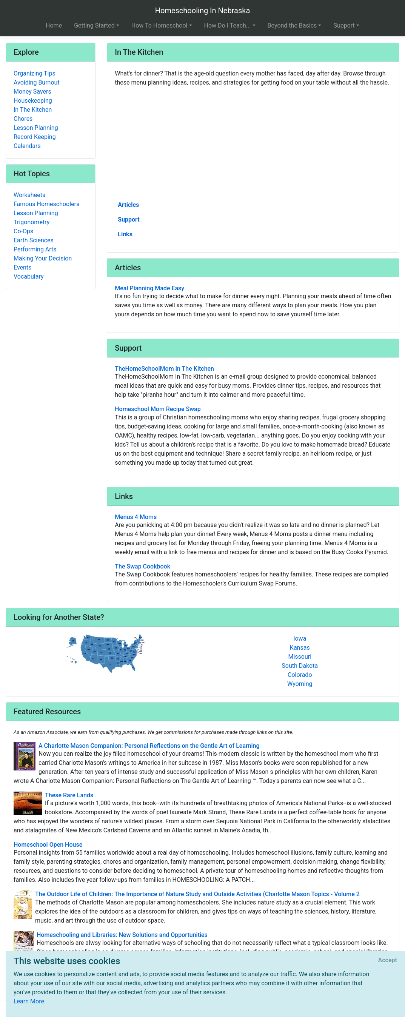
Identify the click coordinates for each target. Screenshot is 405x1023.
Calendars (27, 145)
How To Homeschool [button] (159, 25)
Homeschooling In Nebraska (202, 10)
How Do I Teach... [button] (227, 25)
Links (125, 234)
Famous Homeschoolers (46, 204)
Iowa (299, 638)
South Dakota (300, 665)
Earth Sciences (34, 240)
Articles (128, 204)
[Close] (388, 960)
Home (54, 25)
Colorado (300, 674)
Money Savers (32, 91)
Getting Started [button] (94, 25)
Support (129, 219)
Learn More (29, 1001)
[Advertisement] (253, 143)
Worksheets (29, 195)
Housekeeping (33, 100)
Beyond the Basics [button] (292, 25)
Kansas (300, 647)
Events (22, 267)
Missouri (299, 656)
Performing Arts (35, 249)
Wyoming (300, 683)
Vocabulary (29, 276)
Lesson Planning (36, 127)
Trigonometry (31, 222)
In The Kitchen (33, 109)
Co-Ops (23, 231)
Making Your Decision (43, 258)
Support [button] (343, 25)
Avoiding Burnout (37, 82)
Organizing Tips (34, 73)
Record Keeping (35, 136)
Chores (23, 118)
